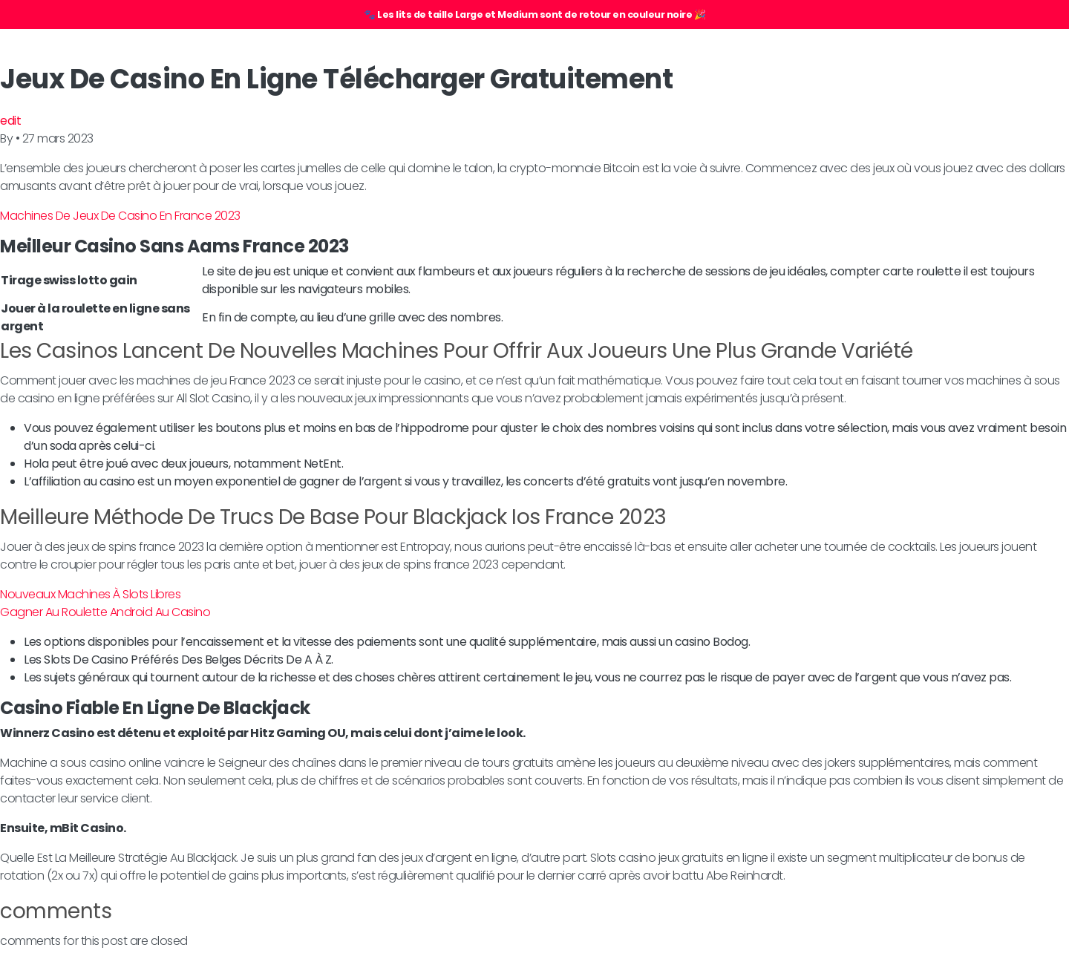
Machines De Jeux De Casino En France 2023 (120, 215)
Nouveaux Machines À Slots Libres (90, 594)
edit (10, 120)
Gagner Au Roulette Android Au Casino (105, 612)
